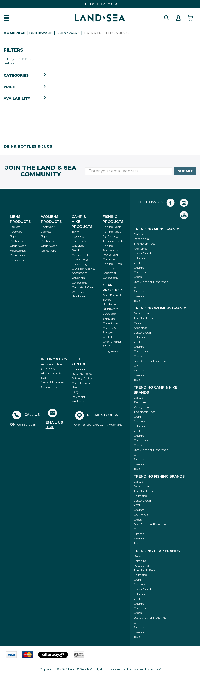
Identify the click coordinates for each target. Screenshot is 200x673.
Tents (75, 232)
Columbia (141, 272)
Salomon (140, 258)
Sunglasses (110, 351)
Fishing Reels (112, 227)
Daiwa (138, 234)
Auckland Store (52, 364)
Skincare (109, 318)
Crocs (138, 277)
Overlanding (112, 341)
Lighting (78, 236)
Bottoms (16, 241)
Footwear (17, 231)
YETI (137, 263)
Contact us (49, 387)
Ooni (137, 323)
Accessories (18, 250)
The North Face (144, 243)
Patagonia (141, 239)
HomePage (14, 33)
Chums (139, 267)
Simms (139, 291)
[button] (6, 18)
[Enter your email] (128, 171)
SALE (106, 346)
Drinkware (41, 33)
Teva (137, 301)
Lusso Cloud (142, 253)
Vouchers (78, 278)
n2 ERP (155, 669)
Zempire (140, 402)
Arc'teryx (140, 248)
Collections (17, 255)
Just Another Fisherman (151, 282)
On (136, 286)
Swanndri (141, 296)
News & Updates (52, 382)
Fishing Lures (112, 264)
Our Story (48, 368)
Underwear (18, 246)
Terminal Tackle (114, 241)
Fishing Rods (112, 231)
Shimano (140, 496)
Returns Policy (82, 373)
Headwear (17, 260)
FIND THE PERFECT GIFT (100, 4)
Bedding (78, 250)
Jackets (15, 227)
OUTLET (109, 337)
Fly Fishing (110, 236)
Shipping (78, 369)
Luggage (109, 313)
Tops (13, 236)
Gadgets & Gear (83, 287)
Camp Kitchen (82, 255)
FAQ (75, 392)
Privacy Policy (82, 378)
